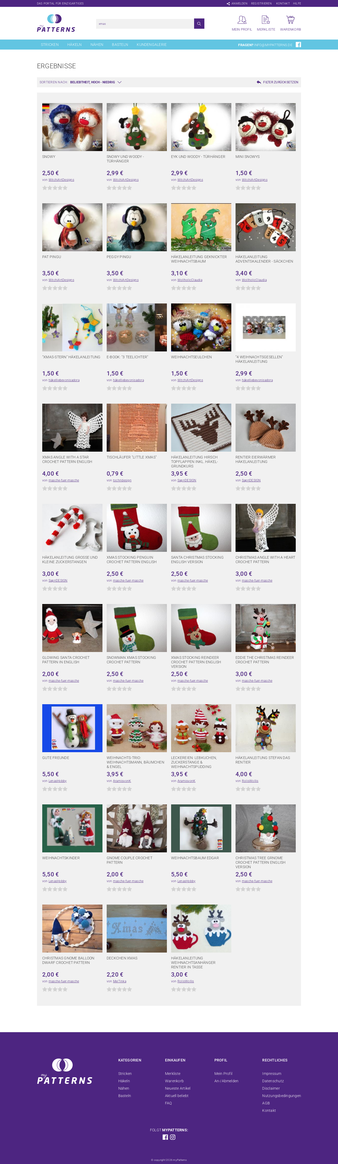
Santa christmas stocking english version (197, 559)
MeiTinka (119, 981)
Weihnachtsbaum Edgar (195, 858)
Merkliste (172, 1073)
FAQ (168, 1103)
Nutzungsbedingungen (281, 1096)
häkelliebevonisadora (64, 380)
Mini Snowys (248, 156)
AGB (266, 1103)
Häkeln (74, 44)
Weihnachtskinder (61, 858)
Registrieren (261, 3)
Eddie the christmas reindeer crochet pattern (265, 659)
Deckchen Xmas (122, 958)
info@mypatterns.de (273, 45)
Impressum (271, 1073)
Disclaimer (271, 1088)
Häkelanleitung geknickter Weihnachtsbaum (199, 259)
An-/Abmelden (226, 1081)
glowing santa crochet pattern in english (66, 659)
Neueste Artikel (178, 1088)
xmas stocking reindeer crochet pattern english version (196, 662)
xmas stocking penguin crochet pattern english (132, 559)
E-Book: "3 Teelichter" (127, 357)
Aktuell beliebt (177, 1096)
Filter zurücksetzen (280, 82)
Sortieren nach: (54, 82)
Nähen (97, 44)
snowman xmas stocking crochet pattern (131, 659)
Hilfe (297, 3)
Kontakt (283, 3)
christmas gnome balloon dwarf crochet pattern (68, 960)
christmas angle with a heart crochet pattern (265, 559)
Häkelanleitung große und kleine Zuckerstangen (70, 559)
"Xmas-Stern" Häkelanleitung (71, 357)
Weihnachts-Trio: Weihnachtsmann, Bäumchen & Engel (135, 762)
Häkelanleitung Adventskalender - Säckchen (264, 259)
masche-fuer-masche (64, 480)
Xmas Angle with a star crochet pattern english (67, 459)
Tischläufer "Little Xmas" (132, 457)
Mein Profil (223, 1073)
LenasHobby (58, 781)
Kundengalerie (152, 44)
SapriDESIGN (186, 480)
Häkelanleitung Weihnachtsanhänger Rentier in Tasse (193, 962)
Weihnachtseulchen (191, 357)
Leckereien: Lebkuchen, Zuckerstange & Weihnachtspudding (194, 762)
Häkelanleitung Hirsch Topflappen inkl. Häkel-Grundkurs (194, 461)
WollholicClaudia (189, 280)
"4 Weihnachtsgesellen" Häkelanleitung (259, 359)
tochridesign (122, 480)
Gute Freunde (55, 758)
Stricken (50, 44)
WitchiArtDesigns (61, 180)
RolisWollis (250, 781)
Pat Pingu (51, 257)
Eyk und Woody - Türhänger (198, 156)
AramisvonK (122, 781)
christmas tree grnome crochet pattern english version (261, 862)
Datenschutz (273, 1081)
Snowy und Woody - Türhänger (125, 158)
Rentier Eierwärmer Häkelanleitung (256, 459)
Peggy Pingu (119, 257)
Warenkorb (174, 1081)
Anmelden (239, 3)
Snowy (48, 156)
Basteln (120, 44)
